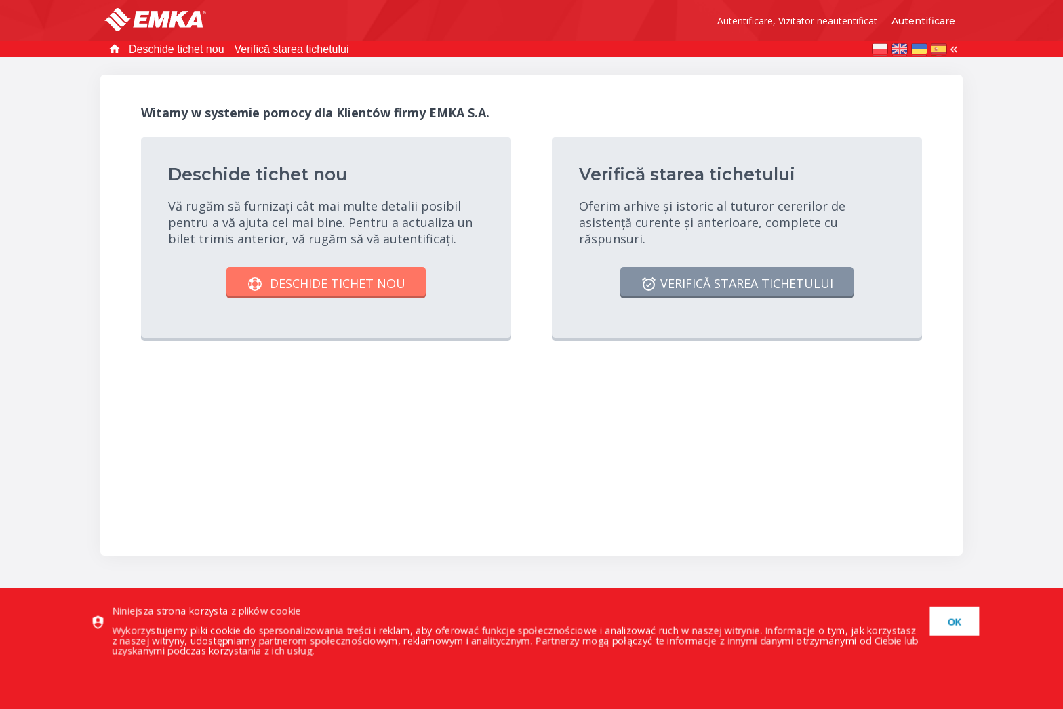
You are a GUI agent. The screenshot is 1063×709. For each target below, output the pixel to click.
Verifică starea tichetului (292, 49)
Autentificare (923, 21)
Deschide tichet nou (176, 49)
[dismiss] (949, 621)
